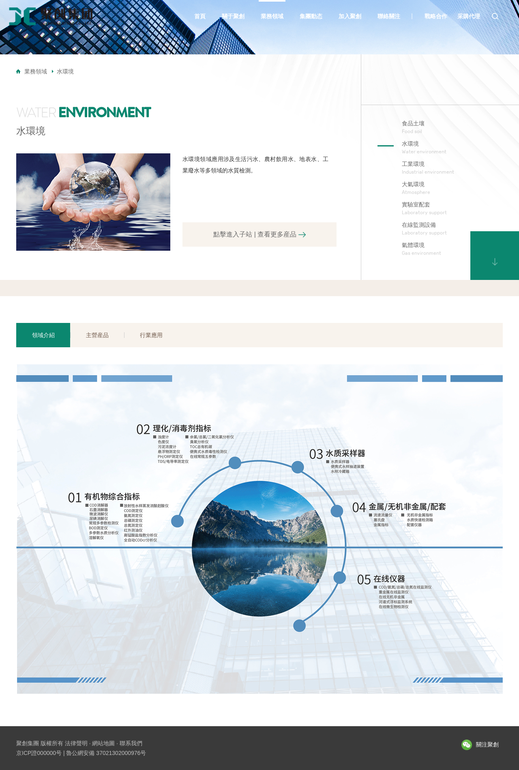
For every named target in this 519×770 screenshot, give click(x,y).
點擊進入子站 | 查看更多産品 (259, 234)
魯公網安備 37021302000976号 (106, 753)
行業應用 (151, 335)
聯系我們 (131, 743)
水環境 (65, 71)
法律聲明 (76, 743)
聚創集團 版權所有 (39, 743)
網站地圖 (103, 743)
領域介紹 (43, 335)
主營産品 (97, 335)
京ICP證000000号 (39, 753)
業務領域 (35, 71)
